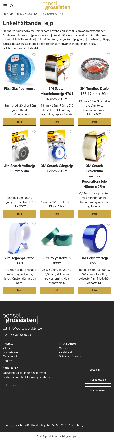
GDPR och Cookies (70, 356)
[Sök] (11, 6)
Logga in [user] (95, 369)
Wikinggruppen (69, 436)
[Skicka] (53, 385)
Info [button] (19, 121)
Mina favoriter (11, 356)
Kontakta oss (10, 352)
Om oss (63, 348)
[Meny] (5, 6)
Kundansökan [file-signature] (98, 379)
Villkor (6, 348)
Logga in (7, 360)
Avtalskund (65, 352)
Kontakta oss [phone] (97, 390)
